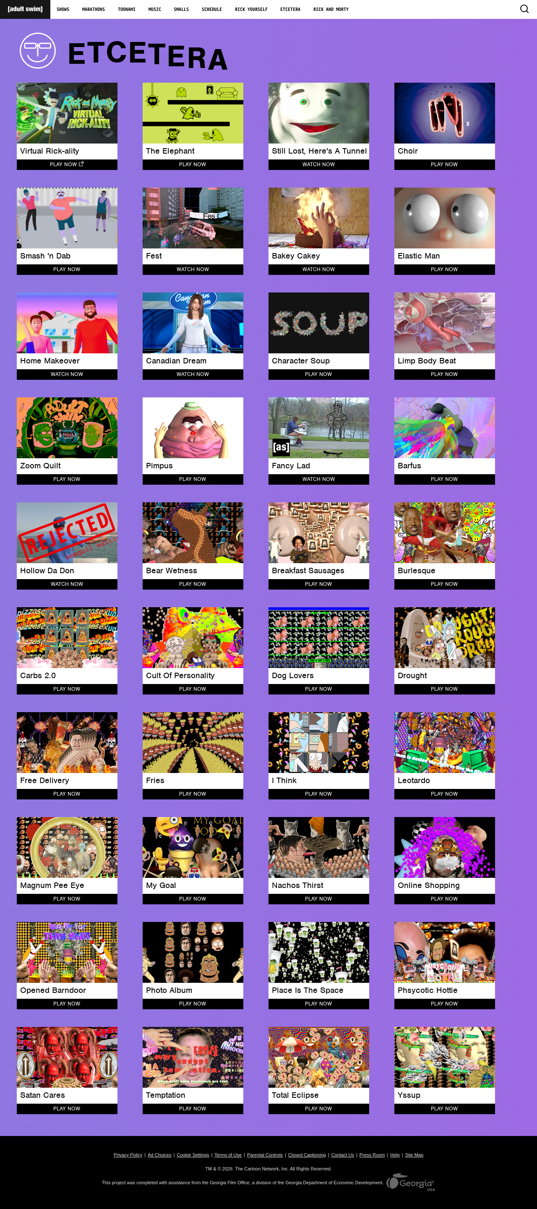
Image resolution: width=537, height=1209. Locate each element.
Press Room (372, 1154)
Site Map (414, 1154)
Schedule (212, 9)
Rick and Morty (331, 9)
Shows (63, 9)
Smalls (181, 9)
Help (395, 1154)
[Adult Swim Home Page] (25, 9)
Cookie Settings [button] (193, 1154)
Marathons (93, 9)
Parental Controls (265, 1154)
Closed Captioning (307, 1154)
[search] (524, 9)
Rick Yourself (251, 9)
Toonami (127, 9)
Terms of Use (228, 1154)
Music (155, 9)
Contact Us (342, 1154)
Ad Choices (159, 1154)
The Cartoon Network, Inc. (262, 1168)
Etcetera (290, 9)
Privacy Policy (128, 1154)
